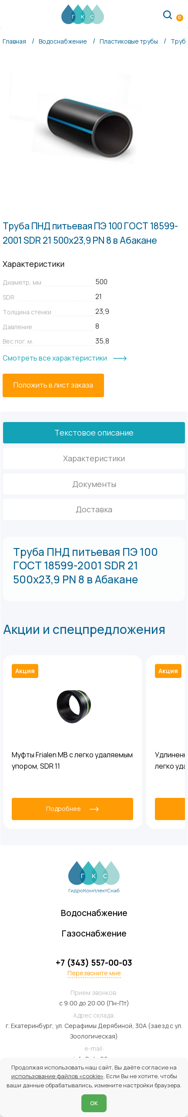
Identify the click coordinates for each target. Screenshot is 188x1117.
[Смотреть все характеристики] (65, 358)
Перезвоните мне (94, 973)
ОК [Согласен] (94, 1103)
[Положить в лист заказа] (53, 385)
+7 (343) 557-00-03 (94, 963)
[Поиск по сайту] (167, 14)
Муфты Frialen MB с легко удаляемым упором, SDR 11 (72, 760)
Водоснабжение (94, 913)
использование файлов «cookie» (57, 1076)
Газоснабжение (94, 933)
